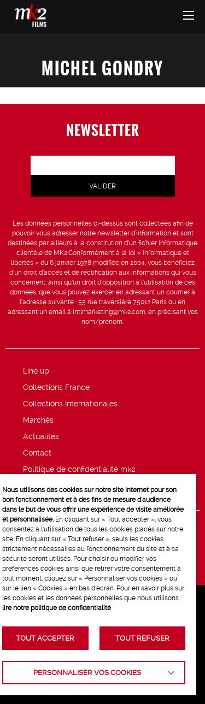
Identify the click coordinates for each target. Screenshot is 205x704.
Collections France (56, 387)
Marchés (38, 420)
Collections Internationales (70, 403)
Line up (36, 370)
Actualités (41, 436)
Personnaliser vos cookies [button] (87, 672)
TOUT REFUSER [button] (142, 638)
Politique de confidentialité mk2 (79, 469)
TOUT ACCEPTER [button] (45, 638)
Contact (37, 452)
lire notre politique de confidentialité (56, 608)
